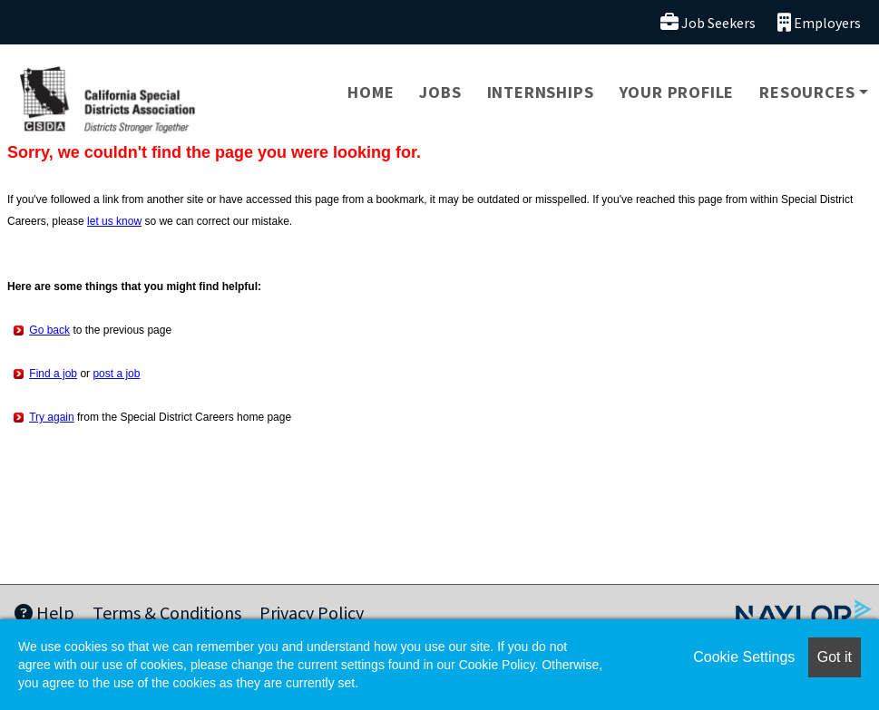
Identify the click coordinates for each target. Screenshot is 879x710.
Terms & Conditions (167, 612)
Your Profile (677, 92)
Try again (51, 417)
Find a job (53, 373)
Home (370, 92)
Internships (540, 92)
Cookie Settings (744, 657)
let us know (114, 221)
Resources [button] (807, 92)
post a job (116, 373)
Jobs (440, 92)
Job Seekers (708, 22)
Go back (49, 330)
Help (44, 612)
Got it (834, 657)
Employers (819, 22)
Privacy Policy (311, 612)
